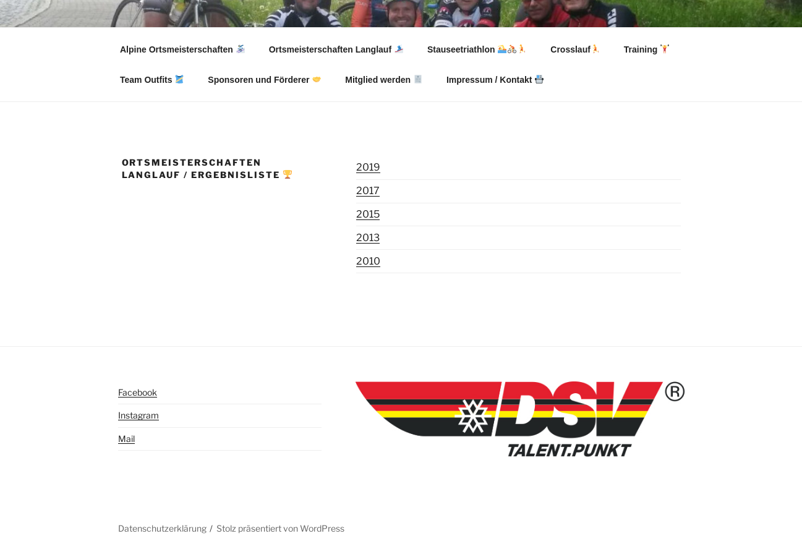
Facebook (137, 392)
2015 (368, 214)
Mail (126, 438)
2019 (368, 167)
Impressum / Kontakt (495, 80)
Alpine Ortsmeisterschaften (182, 49)
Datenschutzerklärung (162, 528)
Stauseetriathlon (476, 49)
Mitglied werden (383, 80)
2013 (368, 238)
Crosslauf (575, 49)
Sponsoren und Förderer (264, 80)
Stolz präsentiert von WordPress (280, 528)
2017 (368, 191)
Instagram (138, 415)
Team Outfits (152, 80)
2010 (368, 261)
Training (646, 49)
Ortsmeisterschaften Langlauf (336, 49)
